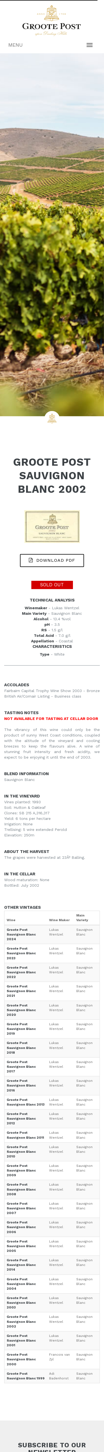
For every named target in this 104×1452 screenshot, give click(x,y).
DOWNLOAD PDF (52, 560)
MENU (15, 45)
